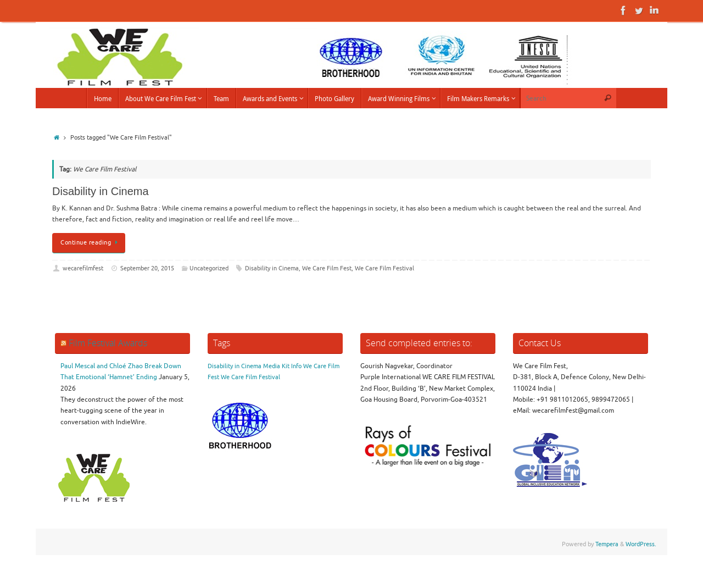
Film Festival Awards (108, 343)
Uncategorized (208, 268)
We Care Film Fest (327, 268)
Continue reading (90, 242)
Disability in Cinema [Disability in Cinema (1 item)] (234, 366)
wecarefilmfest (83, 268)
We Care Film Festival (384, 268)
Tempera (606, 544)
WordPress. (641, 544)
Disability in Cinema (100, 191)
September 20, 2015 (147, 268)
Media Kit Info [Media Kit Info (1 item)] (282, 366)
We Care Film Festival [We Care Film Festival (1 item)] (250, 377)
